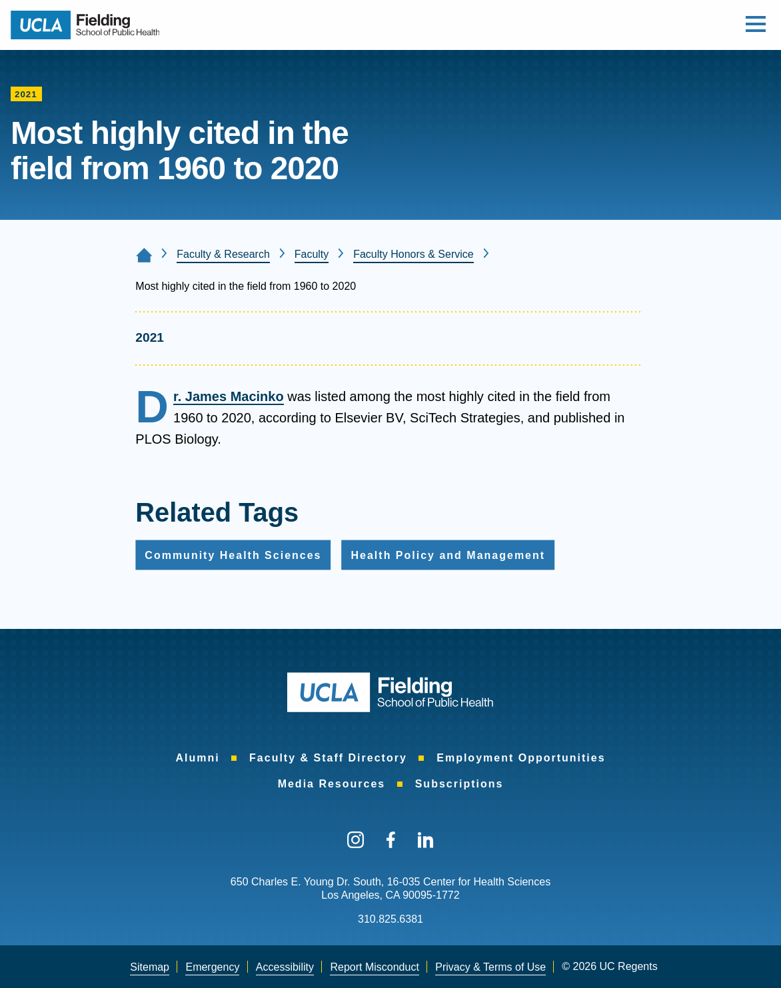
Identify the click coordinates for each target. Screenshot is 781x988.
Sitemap (149, 967)
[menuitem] (197, 758)
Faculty (312, 254)
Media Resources (332, 783)
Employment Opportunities (520, 757)
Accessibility (285, 967)
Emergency (212, 967)
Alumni (197, 757)
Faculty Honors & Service (413, 254)
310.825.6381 (390, 919)
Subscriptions (459, 783)
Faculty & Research (223, 254)
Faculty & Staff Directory (328, 757)
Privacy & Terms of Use (490, 967)
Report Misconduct (374, 967)
